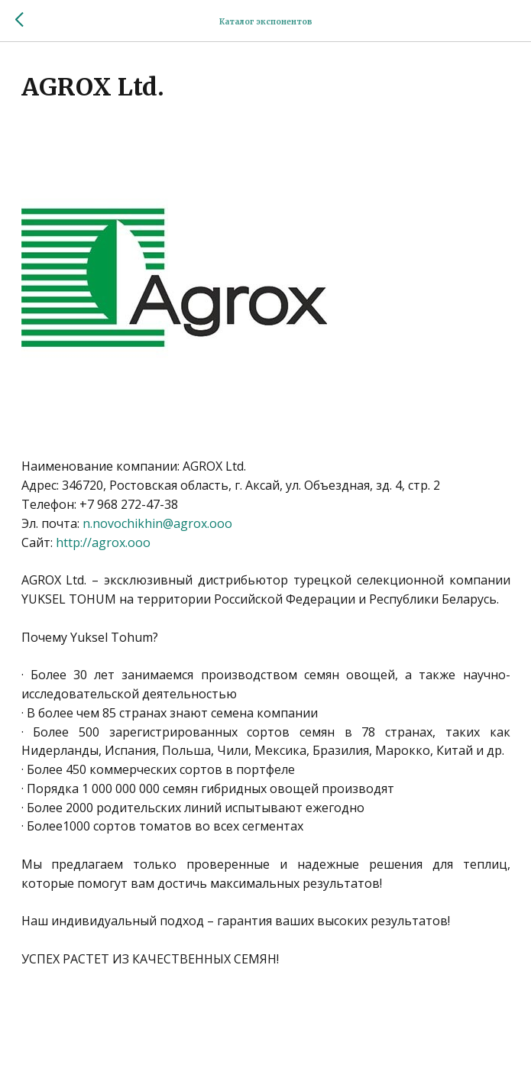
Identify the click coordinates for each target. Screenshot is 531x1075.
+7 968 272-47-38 (128, 504)
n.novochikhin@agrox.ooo (157, 523)
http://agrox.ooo (103, 542)
